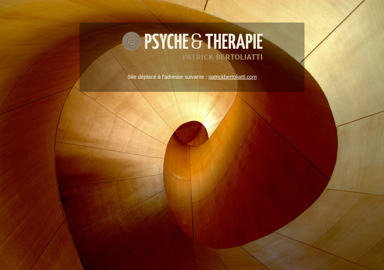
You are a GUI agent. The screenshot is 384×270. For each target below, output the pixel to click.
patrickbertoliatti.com (232, 77)
